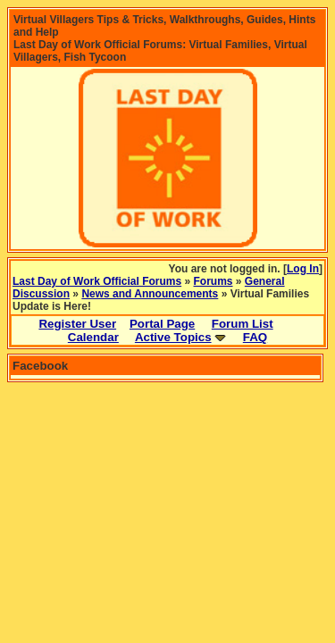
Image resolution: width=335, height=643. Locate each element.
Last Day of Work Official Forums (97, 281)
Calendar (93, 337)
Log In (303, 269)
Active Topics (173, 337)
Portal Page (162, 323)
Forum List (242, 323)
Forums (213, 281)
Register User (77, 323)
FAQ (255, 337)
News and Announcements (149, 294)
